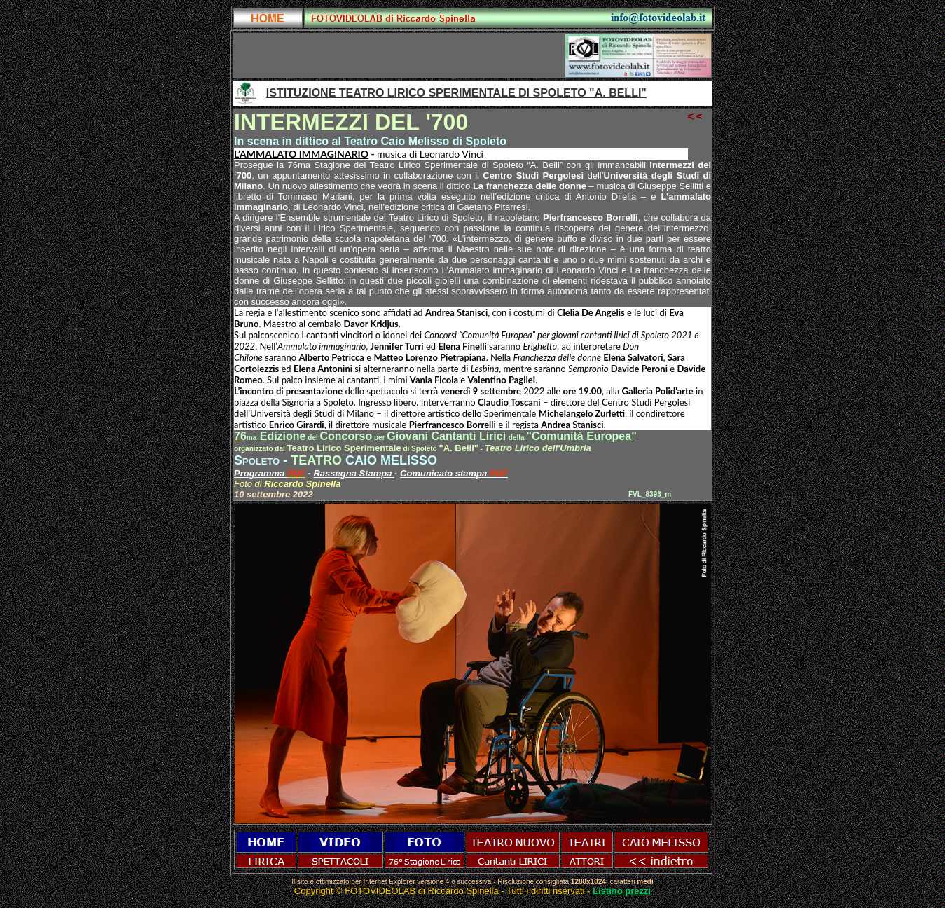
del (313, 437)
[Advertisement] (400, 55)
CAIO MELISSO (391, 460)
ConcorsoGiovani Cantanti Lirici (423, 436)
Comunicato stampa (445, 473)
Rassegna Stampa (353, 473)
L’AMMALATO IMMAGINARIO (301, 154)
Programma (260, 473)
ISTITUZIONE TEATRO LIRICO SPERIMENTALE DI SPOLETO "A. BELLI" (456, 93)
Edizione (276, 436)
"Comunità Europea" (581, 436)
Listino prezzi (622, 891)
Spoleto (257, 460)
